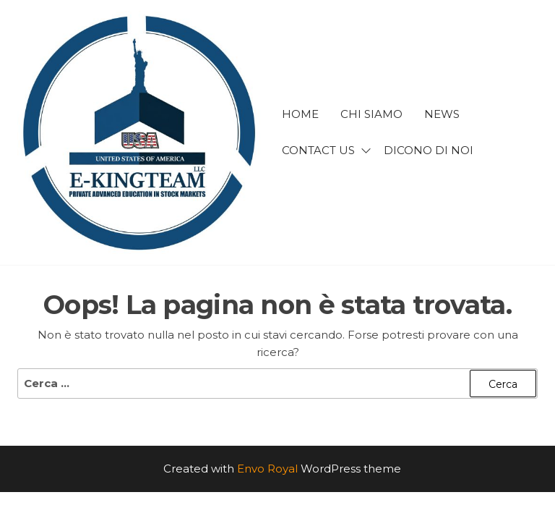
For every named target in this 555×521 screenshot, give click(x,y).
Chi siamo (371, 114)
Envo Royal (267, 468)
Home (300, 114)
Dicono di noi (428, 150)
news (442, 114)
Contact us (318, 150)
